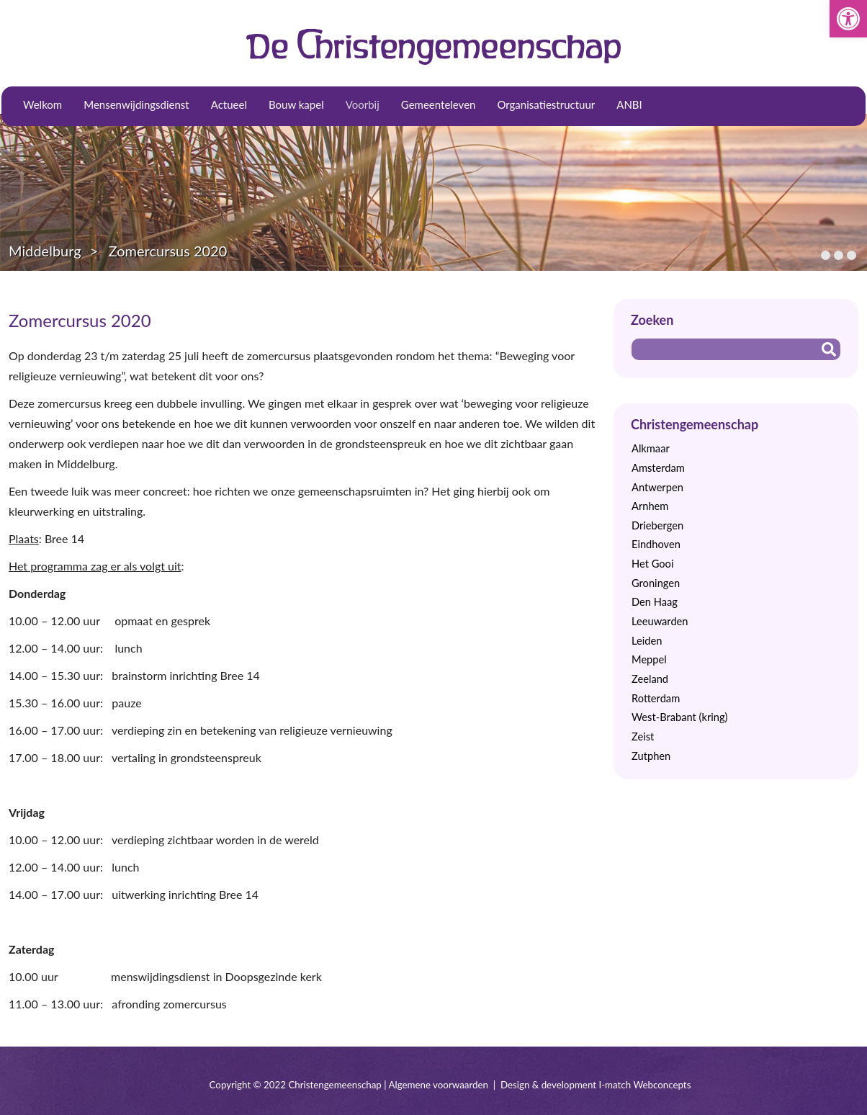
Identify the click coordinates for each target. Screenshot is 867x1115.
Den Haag (655, 602)
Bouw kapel (296, 104)
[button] (848, 18)
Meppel (649, 659)
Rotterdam (656, 698)
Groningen (656, 583)
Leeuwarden (660, 621)
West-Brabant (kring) (679, 717)
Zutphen (651, 756)
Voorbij (362, 104)
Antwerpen (657, 487)
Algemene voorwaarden (438, 1085)
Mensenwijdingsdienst (136, 104)
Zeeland (650, 679)
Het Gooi (652, 564)
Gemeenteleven (438, 104)
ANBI (629, 104)
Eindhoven (656, 544)
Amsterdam (658, 468)
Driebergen (657, 525)
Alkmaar (651, 448)
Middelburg (45, 250)
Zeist (643, 736)
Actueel (229, 104)
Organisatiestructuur (546, 104)
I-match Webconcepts (644, 1085)
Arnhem (650, 506)
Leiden (647, 641)
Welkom (42, 104)
